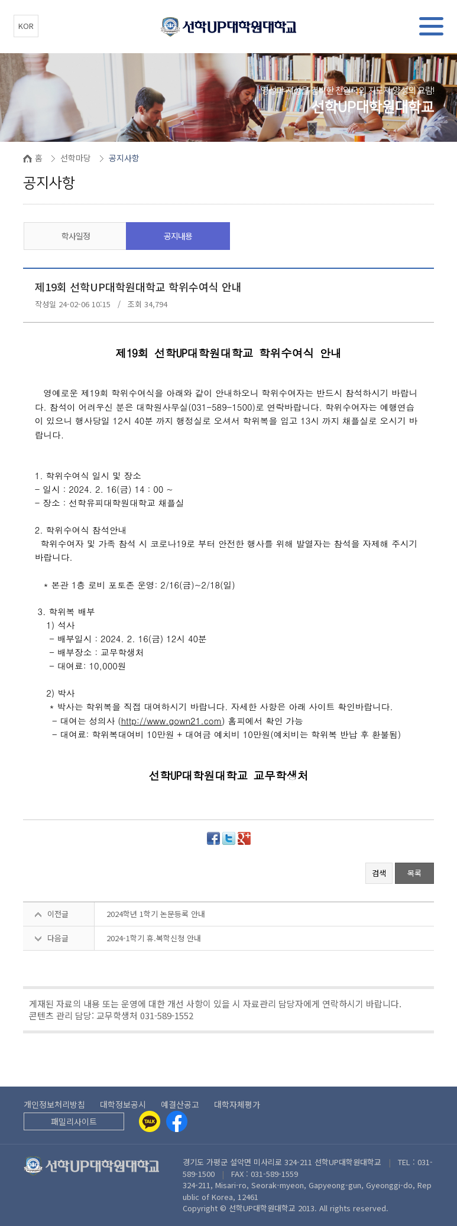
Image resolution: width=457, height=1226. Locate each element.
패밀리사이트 (74, 1121)
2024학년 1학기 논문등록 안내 (155, 913)
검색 (379, 873)
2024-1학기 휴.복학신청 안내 (153, 938)
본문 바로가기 (0, 0)
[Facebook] (176, 1121)
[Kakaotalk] (149, 1121)
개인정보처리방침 (54, 1104)
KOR (26, 25)
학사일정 (75, 236)
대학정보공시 (123, 1104)
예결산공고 (180, 1104)
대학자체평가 (237, 1104)
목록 (414, 873)
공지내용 (178, 236)
